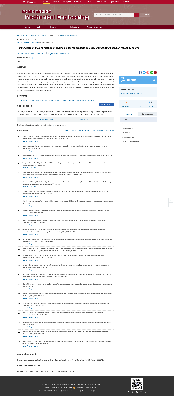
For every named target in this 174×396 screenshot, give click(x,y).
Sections (129, 114)
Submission (78, 2)
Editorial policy (101, 2)
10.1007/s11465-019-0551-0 (69, 35)
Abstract (125, 119)
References (126, 133)
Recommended (147, 114)
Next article (85, 120)
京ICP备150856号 (66, 388)
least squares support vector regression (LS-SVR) (68, 100)
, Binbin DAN (64, 54)
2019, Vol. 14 (35, 35)
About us (125, 2)
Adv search (145, 15)
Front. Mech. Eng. (22, 35)
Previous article (46, 120)
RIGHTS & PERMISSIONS (131, 137)
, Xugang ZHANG (53, 54)
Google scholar (33, 141)
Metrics (89, 2)
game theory (92, 100)
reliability (45, 100)
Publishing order (69, 130)
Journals (56, 2)
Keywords (125, 124)
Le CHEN (20, 54)
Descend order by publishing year (86, 130)
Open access (114, 2)
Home (46, 2)
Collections (74, 27)
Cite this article (127, 128)
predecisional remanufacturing (28, 100)
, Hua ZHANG (40, 54)
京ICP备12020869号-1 (51, 388)
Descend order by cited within (105, 130)
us (53, 125)
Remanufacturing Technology (27, 42)
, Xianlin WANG (29, 54)
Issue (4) (44, 35)
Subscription (66, 2)
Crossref (25, 141)
